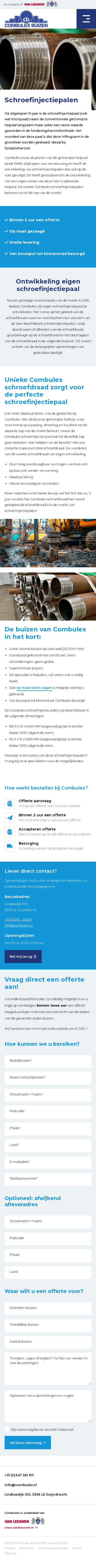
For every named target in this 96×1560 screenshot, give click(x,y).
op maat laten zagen (34, 688)
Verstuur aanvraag (25, 1443)
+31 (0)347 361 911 (19, 1475)
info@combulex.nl (19, 925)
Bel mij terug (21, 956)
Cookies (10, 1548)
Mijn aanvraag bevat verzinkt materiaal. (39, 1430)
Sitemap (10, 1553)
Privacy (77, 1548)
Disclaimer (26, 1548)
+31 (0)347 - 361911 (18, 919)
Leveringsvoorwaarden (53, 1548)
